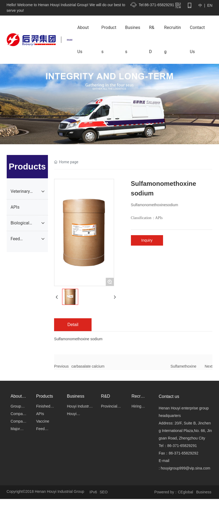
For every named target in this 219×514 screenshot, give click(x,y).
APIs (159, 218)
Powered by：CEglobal (173, 492)
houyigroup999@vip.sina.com (185, 468)
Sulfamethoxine (184, 366)
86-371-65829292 (183, 453)
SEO (104, 492)
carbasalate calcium (88, 366)
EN (209, 5)
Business (204, 492)
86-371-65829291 (182, 445)
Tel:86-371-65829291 (156, 5)
